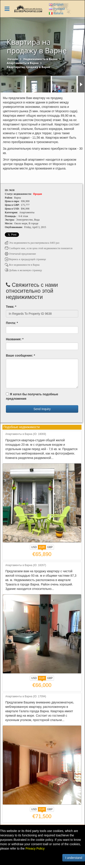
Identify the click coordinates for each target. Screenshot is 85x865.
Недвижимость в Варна (40, 59)
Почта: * (12, 323)
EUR (42, 548)
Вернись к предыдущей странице (25, 259)
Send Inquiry (42, 409)
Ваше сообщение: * (20, 355)
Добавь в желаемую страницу (23, 270)
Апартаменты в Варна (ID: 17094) (25, 696)
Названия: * (14, 339)
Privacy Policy (35, 848)
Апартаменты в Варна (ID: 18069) (25, 434)
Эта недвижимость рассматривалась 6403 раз (32, 242)
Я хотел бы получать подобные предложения (32, 396)
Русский (57, 9)
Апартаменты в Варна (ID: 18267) (25, 565)
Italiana (56, 13)
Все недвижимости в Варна (22, 264)
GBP (50, 547)
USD (34, 547)
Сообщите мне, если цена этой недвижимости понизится (38, 248)
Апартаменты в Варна (23, 63)
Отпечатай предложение (20, 253)
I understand (73, 857)
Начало (12, 59)
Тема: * (11, 306)
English (56, 4)
